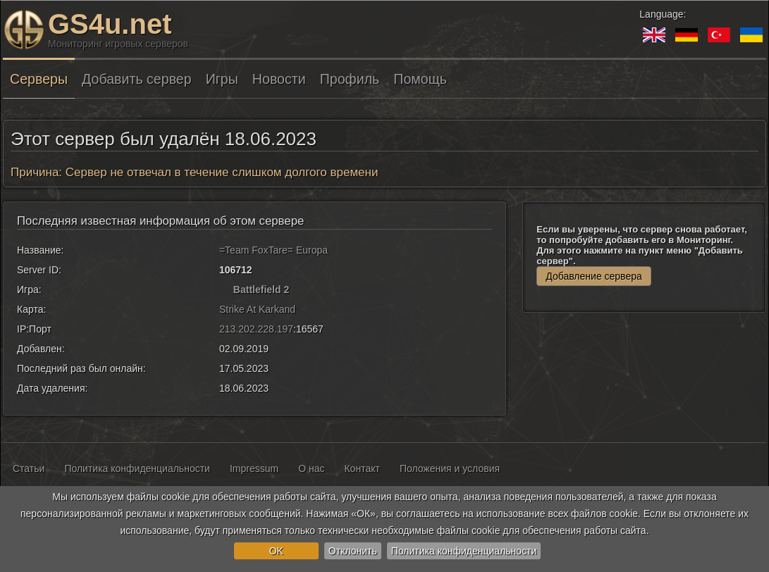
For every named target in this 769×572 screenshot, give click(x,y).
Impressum (254, 468)
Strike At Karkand (257, 309)
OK (276, 551)
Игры (222, 79)
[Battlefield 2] (224, 289)
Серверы (39, 79)
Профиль (350, 79)
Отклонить (352, 551)
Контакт (361, 468)
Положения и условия (450, 468)
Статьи (28, 468)
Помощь (420, 79)
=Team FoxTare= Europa (273, 250)
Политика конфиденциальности (464, 551)
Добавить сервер (137, 79)
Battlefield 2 (261, 289)
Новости (279, 79)
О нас (311, 468)
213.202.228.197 (256, 329)
